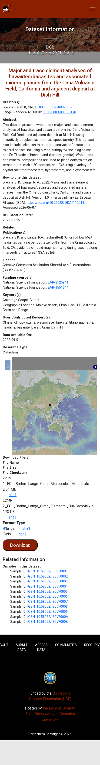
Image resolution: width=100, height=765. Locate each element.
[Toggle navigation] (92, 8)
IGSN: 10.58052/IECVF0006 (47, 597)
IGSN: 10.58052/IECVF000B (47, 622)
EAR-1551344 (58, 288)
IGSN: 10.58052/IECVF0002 (47, 576)
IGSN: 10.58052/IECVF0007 (47, 602)
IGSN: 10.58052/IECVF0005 (47, 592)
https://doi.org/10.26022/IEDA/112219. (56, 203)
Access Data (41, 647)
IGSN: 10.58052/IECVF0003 (47, 581)
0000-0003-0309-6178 (59, 112)
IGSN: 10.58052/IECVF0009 (47, 612)
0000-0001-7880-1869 (55, 107)
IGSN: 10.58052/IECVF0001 (47, 571)
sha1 (13, 495)
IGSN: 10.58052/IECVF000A (47, 617)
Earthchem (37, 734)
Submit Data (22, 647)
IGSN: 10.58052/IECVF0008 (47, 607)
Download (20, 545)
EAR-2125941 (58, 282)
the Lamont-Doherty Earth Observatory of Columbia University (50, 714)
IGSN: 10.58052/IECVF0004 (47, 586)
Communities (66, 645)
